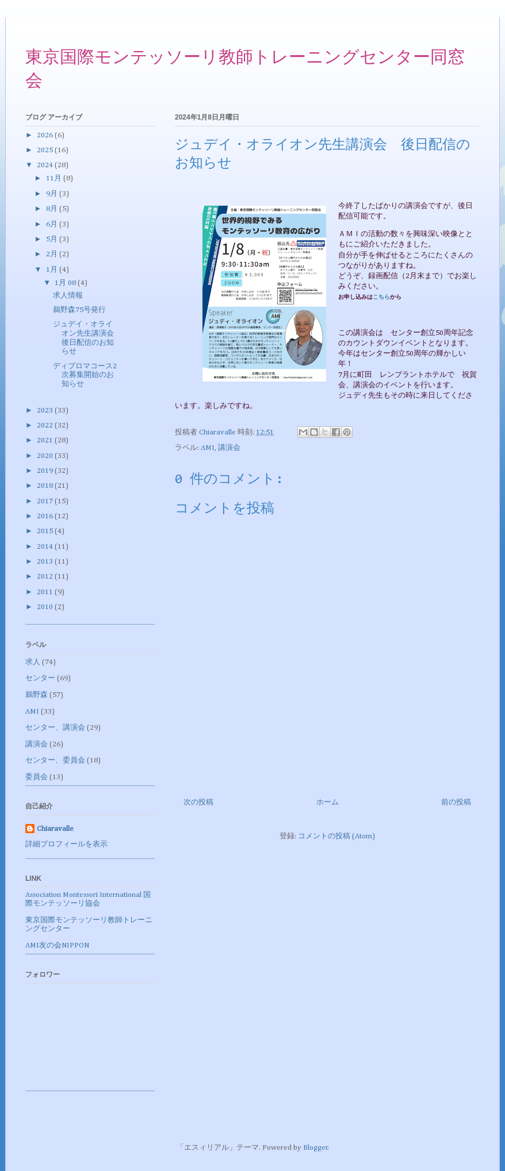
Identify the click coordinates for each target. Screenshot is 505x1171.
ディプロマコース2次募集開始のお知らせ (85, 375)
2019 (46, 471)
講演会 (229, 448)
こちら (381, 297)
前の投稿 (456, 802)
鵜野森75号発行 (79, 310)
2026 (46, 135)
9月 (52, 194)
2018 (46, 486)
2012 (46, 576)
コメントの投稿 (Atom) (336, 836)
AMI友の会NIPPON (57, 945)
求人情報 (68, 295)
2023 (46, 410)
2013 (46, 561)
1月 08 (66, 283)
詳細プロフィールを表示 (66, 844)
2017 (46, 501)
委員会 (36, 777)
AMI (208, 448)
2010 (46, 607)
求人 (32, 662)
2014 (46, 546)
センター (40, 678)
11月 (54, 178)
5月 (52, 239)
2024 (46, 165)
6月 (52, 224)
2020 (46, 456)
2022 (46, 425)
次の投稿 (198, 802)
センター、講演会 (55, 727)
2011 (46, 592)
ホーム (327, 802)
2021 (46, 440)
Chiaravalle (55, 829)
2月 (52, 254)
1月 (52, 270)
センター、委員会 (55, 760)
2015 (46, 531)
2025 (46, 150)
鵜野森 (36, 695)
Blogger (315, 1147)
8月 (52, 209)
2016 (46, 516)
